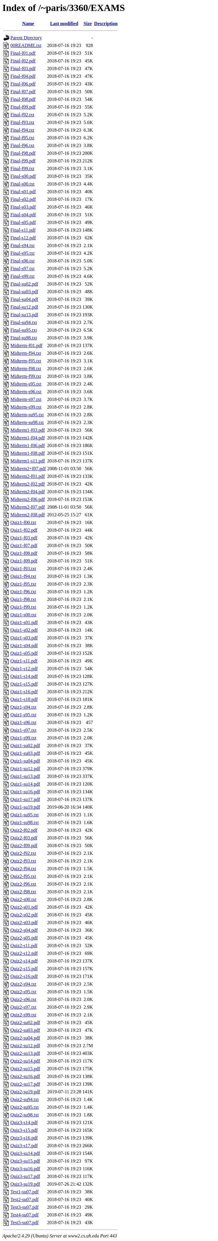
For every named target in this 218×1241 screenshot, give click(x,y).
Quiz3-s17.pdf (24, 1145)
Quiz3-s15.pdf (24, 1130)
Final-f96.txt (22, 145)
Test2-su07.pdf (24, 1199)
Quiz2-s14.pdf (24, 960)
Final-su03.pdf (24, 291)
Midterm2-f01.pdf (27, 476)
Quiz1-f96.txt (23, 591)
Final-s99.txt (22, 276)
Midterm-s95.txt (25, 383)
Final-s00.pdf (23, 176)
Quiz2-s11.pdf (23, 945)
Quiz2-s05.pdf (24, 937)
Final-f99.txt (22, 168)
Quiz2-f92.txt (23, 853)
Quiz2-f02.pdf (23, 830)
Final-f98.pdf (23, 153)
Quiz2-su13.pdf (25, 1053)
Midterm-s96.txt (25, 391)
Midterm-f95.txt (25, 360)
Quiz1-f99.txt (23, 607)
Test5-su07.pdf (24, 1222)
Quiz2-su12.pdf (25, 1045)
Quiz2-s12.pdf (24, 953)
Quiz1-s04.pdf (24, 645)
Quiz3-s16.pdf (24, 1137)
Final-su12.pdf (24, 307)
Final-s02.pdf (23, 199)
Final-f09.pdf (23, 106)
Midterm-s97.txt (25, 399)
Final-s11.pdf (23, 230)
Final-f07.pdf (23, 91)
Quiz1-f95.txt (23, 583)
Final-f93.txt (22, 122)
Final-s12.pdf (23, 237)
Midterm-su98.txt (27, 422)
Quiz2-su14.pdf (25, 1060)
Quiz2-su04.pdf (25, 1037)
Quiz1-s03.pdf (24, 637)
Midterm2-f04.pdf (27, 491)
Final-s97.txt (22, 268)
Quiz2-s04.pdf (24, 930)
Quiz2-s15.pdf (24, 968)
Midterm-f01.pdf (26, 345)
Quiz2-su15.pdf (25, 1068)
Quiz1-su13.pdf (25, 776)
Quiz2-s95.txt (23, 991)
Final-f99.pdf (23, 160)
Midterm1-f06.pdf (27, 445)
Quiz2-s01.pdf (24, 907)
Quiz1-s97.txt (23, 730)
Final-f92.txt (22, 114)
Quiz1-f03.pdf (23, 537)
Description (105, 23)
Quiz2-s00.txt (23, 899)
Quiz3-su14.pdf (25, 1153)
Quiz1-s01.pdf (24, 622)
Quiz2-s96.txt (23, 999)
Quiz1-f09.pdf (23, 560)
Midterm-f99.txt (25, 376)
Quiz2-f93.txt (23, 860)
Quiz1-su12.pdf (25, 768)
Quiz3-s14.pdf (24, 1122)
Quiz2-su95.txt (24, 1107)
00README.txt (25, 45)
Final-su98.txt (23, 337)
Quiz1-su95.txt (24, 814)
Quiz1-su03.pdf (25, 753)
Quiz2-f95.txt (23, 876)
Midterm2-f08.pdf (27, 514)
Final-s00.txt (22, 183)
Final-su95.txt (23, 330)
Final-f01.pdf (23, 53)
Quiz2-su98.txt (24, 1114)
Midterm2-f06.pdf (27, 499)
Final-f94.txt (22, 130)
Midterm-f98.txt (25, 368)
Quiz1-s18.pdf (24, 699)
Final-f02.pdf (23, 60)
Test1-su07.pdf (24, 1191)
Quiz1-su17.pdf (25, 799)
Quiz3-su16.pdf (25, 1168)
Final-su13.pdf (24, 314)
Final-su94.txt (23, 322)
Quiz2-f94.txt (23, 868)
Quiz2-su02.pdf (25, 1022)
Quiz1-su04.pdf (25, 760)
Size (88, 23)
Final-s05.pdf (23, 222)
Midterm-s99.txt (25, 407)
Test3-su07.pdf (24, 1207)
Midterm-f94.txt (25, 353)
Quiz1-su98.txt (24, 822)
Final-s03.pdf (23, 206)
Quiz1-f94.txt (23, 576)
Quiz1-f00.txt (23, 522)
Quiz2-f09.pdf (23, 845)
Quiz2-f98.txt (23, 891)
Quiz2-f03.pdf (23, 837)
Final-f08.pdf (23, 99)
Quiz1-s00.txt (23, 614)
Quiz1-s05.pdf (24, 653)
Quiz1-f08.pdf (23, 553)
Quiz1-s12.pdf (24, 668)
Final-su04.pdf (24, 299)
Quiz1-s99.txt (23, 737)
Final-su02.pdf (24, 283)
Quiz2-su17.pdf (25, 1084)
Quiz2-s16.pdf (24, 976)
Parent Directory (26, 37)
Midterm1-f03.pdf (27, 430)
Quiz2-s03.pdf (24, 922)
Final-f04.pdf (23, 76)
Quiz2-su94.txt (24, 1099)
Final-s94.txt (22, 245)
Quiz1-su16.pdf (25, 791)
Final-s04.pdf (23, 214)
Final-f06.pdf (23, 83)
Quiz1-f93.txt (23, 568)
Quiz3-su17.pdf (25, 1176)
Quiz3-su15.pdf (25, 1160)
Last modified (64, 23)
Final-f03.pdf (23, 68)
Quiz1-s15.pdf (24, 683)
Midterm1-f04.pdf (27, 437)
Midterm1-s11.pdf (27, 460)
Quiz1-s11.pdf (23, 660)
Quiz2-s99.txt (23, 1014)
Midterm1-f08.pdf (27, 453)
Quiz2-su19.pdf (25, 1091)
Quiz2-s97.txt (23, 1007)
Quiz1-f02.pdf (23, 530)
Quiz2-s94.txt (23, 984)
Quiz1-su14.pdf (25, 783)
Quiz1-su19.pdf (25, 807)
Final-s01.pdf (23, 191)
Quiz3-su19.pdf (25, 1184)
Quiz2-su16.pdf (25, 1076)
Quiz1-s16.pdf (24, 691)
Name (28, 23)
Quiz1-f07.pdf (23, 545)
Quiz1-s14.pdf (24, 676)
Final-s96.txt (22, 260)
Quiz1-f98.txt (23, 599)
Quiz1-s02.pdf (24, 630)
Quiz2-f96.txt (23, 884)
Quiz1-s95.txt (23, 714)
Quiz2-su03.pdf (25, 1030)
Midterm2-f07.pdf (27, 507)
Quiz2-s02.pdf (24, 914)
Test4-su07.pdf (24, 1214)
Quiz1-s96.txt (23, 722)
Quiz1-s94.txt (23, 707)
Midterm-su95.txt (27, 414)
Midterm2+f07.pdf (28, 468)
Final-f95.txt (22, 137)
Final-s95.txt (22, 253)
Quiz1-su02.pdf (25, 745)
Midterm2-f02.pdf (27, 483)
